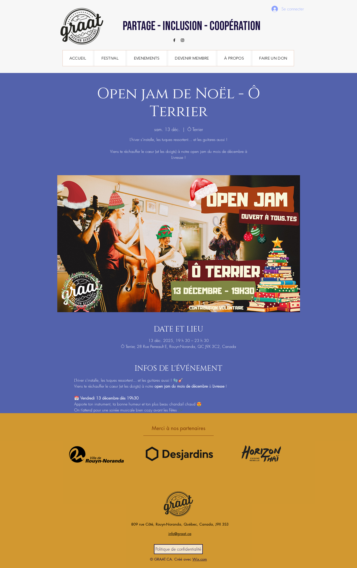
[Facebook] (174, 40)
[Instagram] (182, 40)
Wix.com (199, 559)
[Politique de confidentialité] (178, 549)
